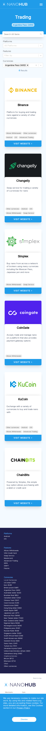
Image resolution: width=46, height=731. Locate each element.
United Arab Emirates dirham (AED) (17, 651)
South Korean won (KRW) (13, 638)
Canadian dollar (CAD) (12, 598)
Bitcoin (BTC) (9, 658)
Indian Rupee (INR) (11, 610)
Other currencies (29, 133)
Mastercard (8, 558)
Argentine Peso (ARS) (12, 590)
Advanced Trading (26, 137)
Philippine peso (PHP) (12, 628)
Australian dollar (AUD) (12, 593)
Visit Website (23, 143)
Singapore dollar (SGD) (12, 633)
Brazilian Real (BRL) (11, 595)
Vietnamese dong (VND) (13, 653)
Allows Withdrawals (13, 133)
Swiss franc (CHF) (10, 643)
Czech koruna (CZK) (11, 603)
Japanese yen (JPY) (11, 613)
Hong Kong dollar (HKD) (13, 608)
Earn (23, 692)
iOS (16, 137)
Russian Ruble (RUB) (11, 631)
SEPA (6, 563)
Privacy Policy (23, 708)
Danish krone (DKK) (11, 605)
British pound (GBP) (11, 588)
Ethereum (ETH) (10, 661)
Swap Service (28, 213)
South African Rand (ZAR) (13, 636)
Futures (6, 568)
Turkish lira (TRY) (10, 646)
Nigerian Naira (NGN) (12, 623)
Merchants (9, 692)
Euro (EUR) (8, 585)
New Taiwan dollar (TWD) (13, 618)
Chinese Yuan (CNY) (11, 600)
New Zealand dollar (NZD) (13, 621)
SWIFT (6, 566)
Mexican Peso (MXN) (12, 615)
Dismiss (24, 719)
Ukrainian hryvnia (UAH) (13, 648)
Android (9, 137)
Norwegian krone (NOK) (13, 626)
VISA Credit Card (10, 553)
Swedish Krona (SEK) (12, 641)
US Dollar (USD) (10, 583)
